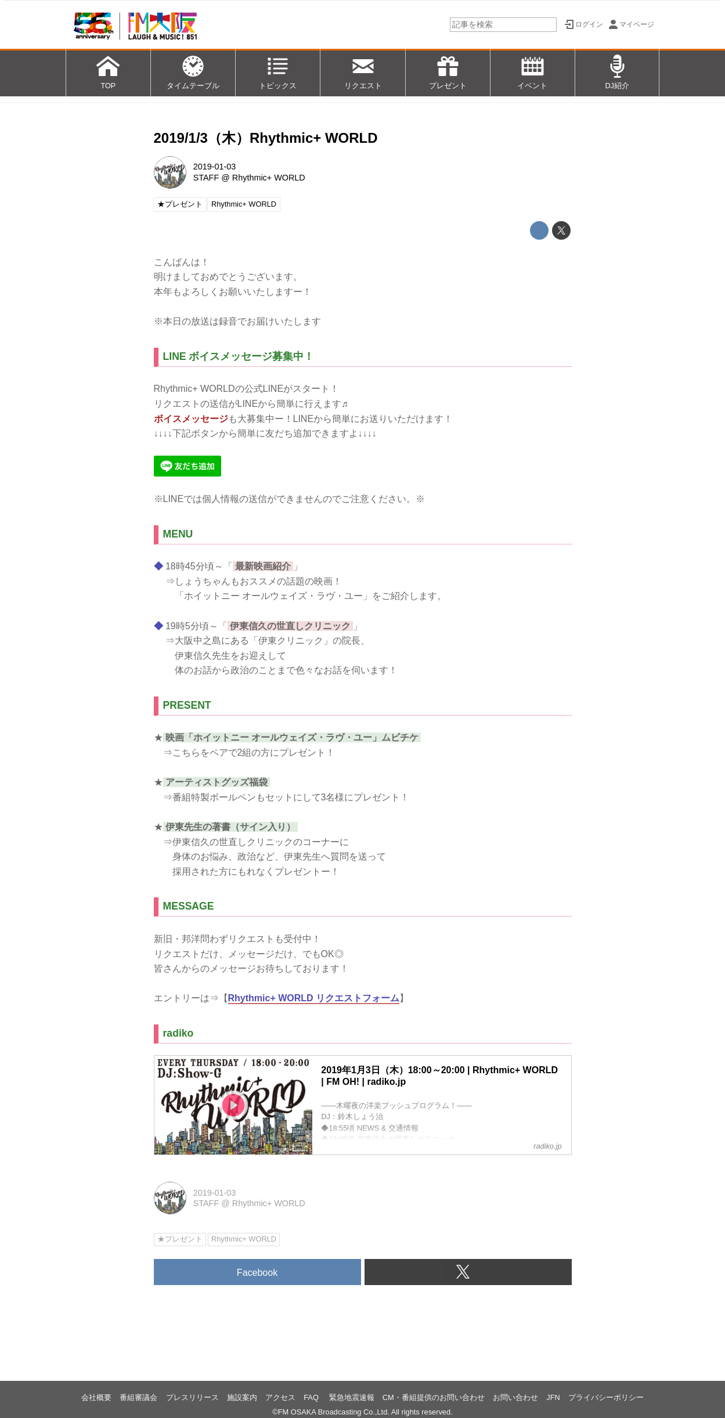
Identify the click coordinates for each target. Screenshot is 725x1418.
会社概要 (96, 1397)
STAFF (206, 177)
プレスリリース (192, 1397)
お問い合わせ (515, 1397)
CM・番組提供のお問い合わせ (434, 1397)
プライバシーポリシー (606, 1397)
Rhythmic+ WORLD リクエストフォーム (314, 998)
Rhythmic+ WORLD (268, 177)
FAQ (312, 1397)
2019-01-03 (214, 166)
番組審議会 (138, 1397)
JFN (553, 1397)
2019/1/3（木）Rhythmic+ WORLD (266, 138)
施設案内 (242, 1397)
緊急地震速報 (351, 1397)
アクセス (280, 1397)
